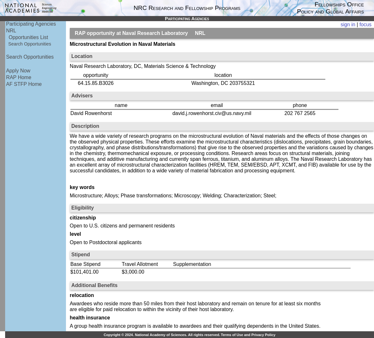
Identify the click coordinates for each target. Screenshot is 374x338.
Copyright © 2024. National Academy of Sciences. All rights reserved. (162, 335)
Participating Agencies (31, 24)
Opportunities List (28, 37)
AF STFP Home (24, 84)
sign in (348, 24)
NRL (11, 30)
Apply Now (18, 70)
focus (365, 24)
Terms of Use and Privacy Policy (248, 335)
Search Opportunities (29, 43)
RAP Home (18, 77)
